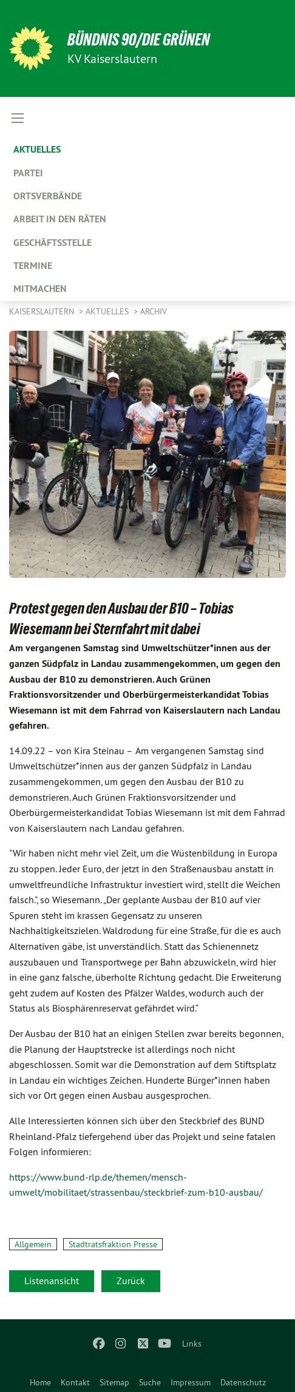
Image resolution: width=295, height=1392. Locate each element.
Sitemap (114, 1382)
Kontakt (75, 1382)
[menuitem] (40, 1380)
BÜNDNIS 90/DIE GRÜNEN (138, 39)
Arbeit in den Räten (59, 219)
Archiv (153, 311)
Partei (28, 173)
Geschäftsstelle (52, 242)
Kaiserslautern (42, 311)
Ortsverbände (47, 196)
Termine (32, 265)
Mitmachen (40, 288)
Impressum (191, 1382)
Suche (150, 1382)
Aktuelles (37, 149)
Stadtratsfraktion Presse (113, 1244)
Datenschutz (243, 1382)
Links (192, 1343)
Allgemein (33, 1244)
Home (40, 1382)
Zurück (131, 1280)
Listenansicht (51, 1280)
